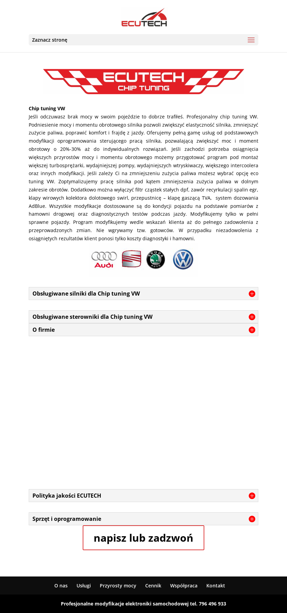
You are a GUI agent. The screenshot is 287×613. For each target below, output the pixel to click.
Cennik (153, 585)
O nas (61, 585)
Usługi (84, 585)
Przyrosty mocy (118, 585)
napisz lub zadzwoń (143, 538)
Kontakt (215, 585)
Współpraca (183, 585)
